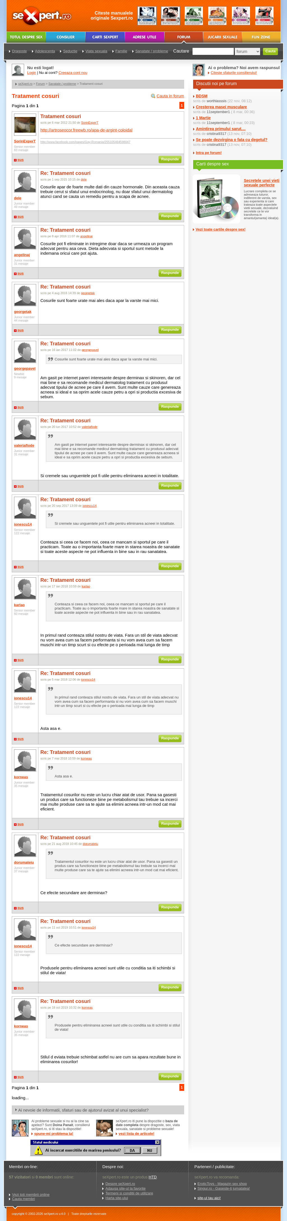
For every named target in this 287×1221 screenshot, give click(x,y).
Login (31, 73)
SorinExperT (25, 141)
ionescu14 (23, 524)
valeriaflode (24, 445)
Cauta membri (23, 1199)
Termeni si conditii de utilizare (129, 1193)
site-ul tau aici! (209, 1198)
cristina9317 (216, 134)
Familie (121, 51)
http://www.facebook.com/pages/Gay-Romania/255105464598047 (85, 142)
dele (17, 198)
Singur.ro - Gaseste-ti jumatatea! (224, 1188)
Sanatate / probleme (62, 83)
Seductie (70, 51)
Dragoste (19, 51)
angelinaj (22, 255)
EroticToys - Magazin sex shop (222, 1184)
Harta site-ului (116, 1198)
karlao (19, 605)
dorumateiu (24, 862)
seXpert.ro (25, 83)
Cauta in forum (170, 95)
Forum (40, 83)
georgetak (22, 312)
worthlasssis (216, 101)
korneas (21, 777)
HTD (153, 1177)
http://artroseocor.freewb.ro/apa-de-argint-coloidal (86, 130)
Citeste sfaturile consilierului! (234, 73)
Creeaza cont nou (73, 73)
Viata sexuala (96, 51)
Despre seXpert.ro (120, 1184)
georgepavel (25, 368)
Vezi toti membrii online (31, 1194)
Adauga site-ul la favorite (125, 1188)
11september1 (218, 112)
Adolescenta (45, 51)
